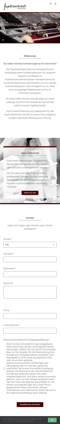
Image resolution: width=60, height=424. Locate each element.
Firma (6, 310)
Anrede (7, 239)
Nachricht (8, 283)
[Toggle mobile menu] (55, 3)
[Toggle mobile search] (51, 3)
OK (52, 420)
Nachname (9, 268)
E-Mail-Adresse (11, 325)
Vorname (8, 253)
